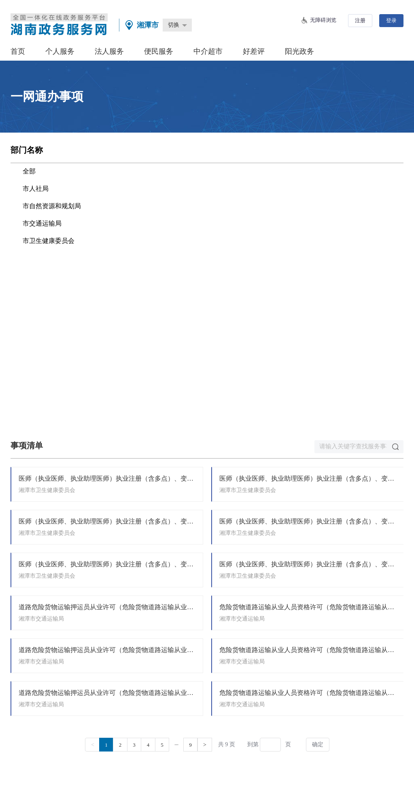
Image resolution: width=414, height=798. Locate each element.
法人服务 (109, 51)
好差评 (254, 51)
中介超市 (208, 51)
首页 (18, 51)
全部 (29, 171)
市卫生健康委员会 (48, 240)
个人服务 (59, 51)
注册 (360, 20)
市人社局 (36, 188)
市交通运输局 (42, 223)
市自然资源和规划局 (52, 206)
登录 (391, 20)
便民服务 (158, 51)
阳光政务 (299, 51)
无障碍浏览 (323, 20)
